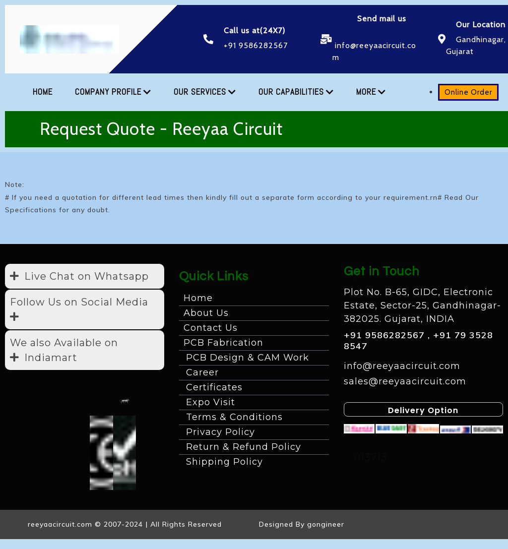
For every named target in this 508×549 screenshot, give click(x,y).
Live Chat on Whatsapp (86, 276)
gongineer (325, 524)
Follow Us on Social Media (79, 302)
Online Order (458, 92)
